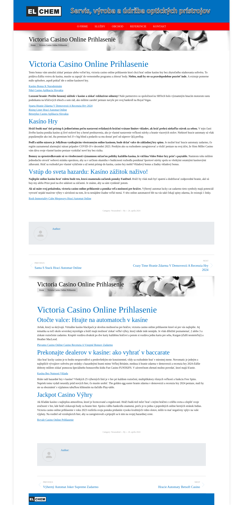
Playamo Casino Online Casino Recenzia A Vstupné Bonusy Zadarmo (75, 345)
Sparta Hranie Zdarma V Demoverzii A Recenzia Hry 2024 (60, 105)
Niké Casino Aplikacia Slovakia (46, 90)
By (124, 211)
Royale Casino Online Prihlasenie (55, 419)
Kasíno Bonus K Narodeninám (45, 86)
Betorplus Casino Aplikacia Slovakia (49, 113)
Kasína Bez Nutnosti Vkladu (52, 373)
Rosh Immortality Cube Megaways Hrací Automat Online (60, 198)
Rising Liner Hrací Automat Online (48, 109)
